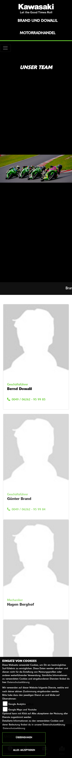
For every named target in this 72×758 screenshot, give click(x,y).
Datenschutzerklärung (18, 682)
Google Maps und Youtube (22, 710)
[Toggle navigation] (5, 48)
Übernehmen (24, 738)
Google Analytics (17, 704)
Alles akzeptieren (24, 750)
